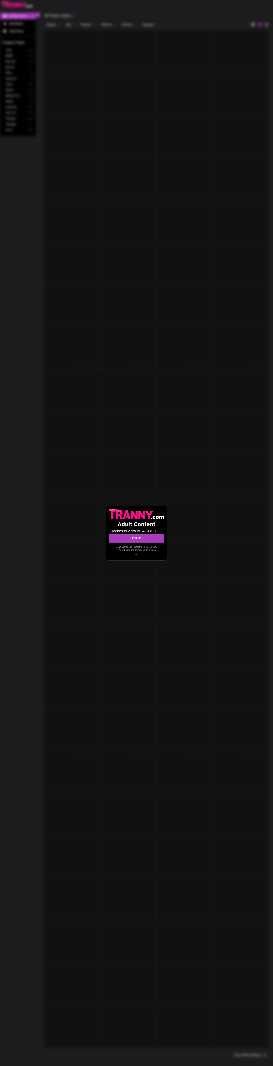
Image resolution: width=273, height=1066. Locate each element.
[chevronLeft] (38, 15)
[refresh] (73, 16)
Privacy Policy (123, 550)
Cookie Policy (150, 547)
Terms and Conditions (145, 550)
